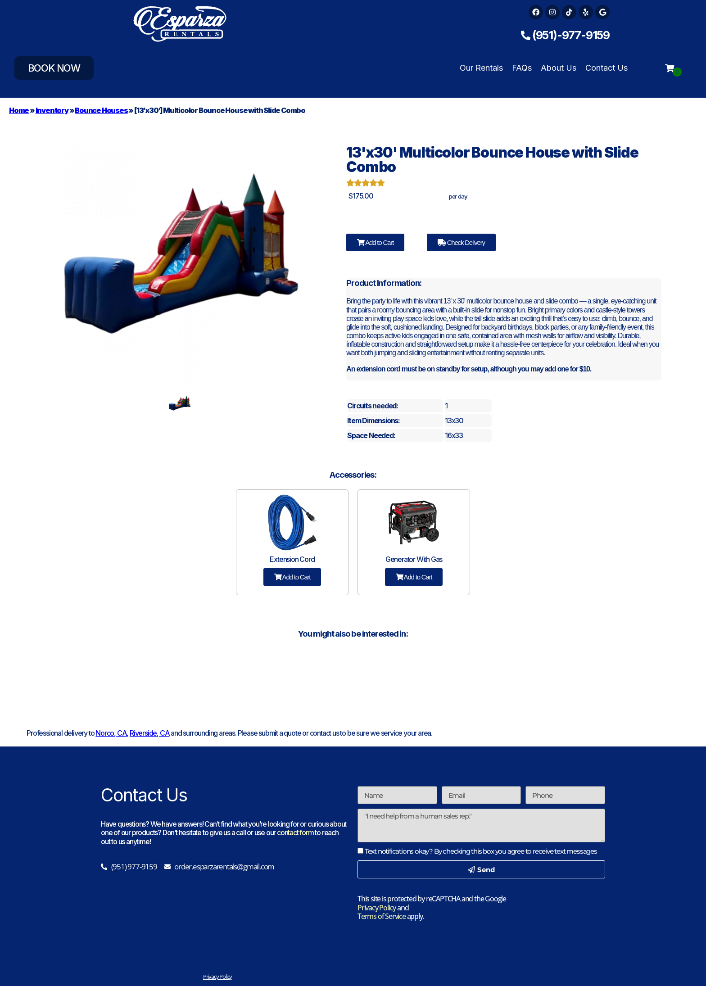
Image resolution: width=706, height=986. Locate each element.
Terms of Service (382, 916)
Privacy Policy (377, 908)
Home (19, 110)
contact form (295, 832)
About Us (558, 67)
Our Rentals (481, 67)
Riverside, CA (149, 732)
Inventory (52, 110)
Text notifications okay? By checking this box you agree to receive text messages (481, 851)
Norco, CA (111, 732)
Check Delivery (461, 242)
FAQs (522, 67)
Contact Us (606, 67)
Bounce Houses (101, 110)
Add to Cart (375, 242)
